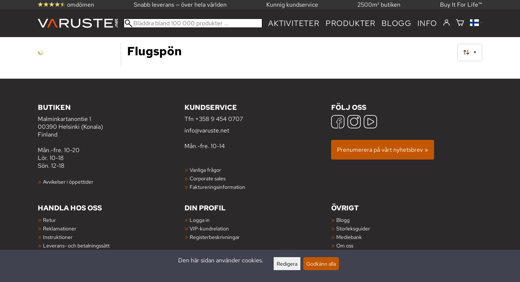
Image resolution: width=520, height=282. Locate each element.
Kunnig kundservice (292, 5)
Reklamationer (59, 228)
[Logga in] (446, 23)
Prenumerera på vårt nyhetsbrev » (382, 150)
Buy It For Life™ (461, 5)
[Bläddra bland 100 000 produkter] (193, 23)
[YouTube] (370, 122)
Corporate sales (208, 178)
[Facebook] (337, 122)
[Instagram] (354, 122)
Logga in (200, 219)
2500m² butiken (378, 5)
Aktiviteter (294, 23)
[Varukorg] (460, 23)
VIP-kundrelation (209, 228)
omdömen (66, 5)
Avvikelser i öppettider (68, 181)
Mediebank (349, 236)
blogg (396, 23)
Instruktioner (58, 236)
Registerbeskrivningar (215, 236)
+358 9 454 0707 (219, 119)
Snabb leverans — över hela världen (180, 5)
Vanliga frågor (205, 169)
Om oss (344, 245)
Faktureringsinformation (217, 186)
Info (427, 23)
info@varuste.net (206, 130)
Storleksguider (353, 228)
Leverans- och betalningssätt (76, 245)
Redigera (287, 263)
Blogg (343, 219)
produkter (351, 23)
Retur (49, 219)
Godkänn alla (321, 263)
